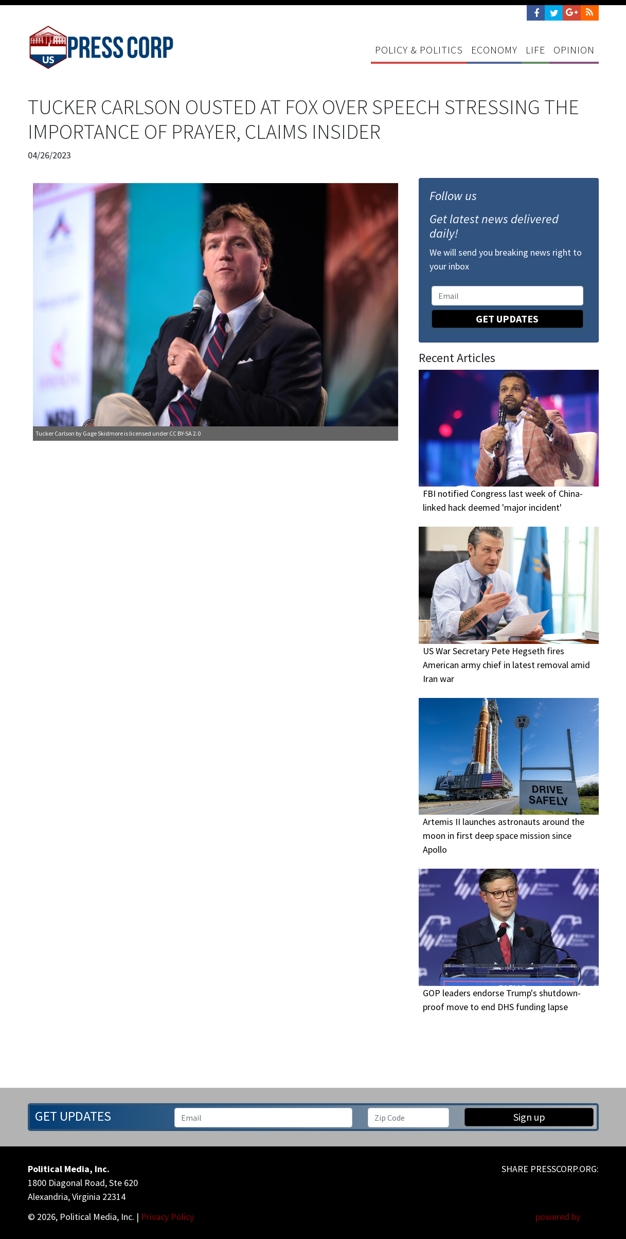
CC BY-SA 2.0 (185, 433)
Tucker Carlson (55, 433)
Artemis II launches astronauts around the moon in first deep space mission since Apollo (503, 836)
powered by (567, 1217)
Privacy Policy (167, 1217)
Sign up (529, 1116)
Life (535, 49)
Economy (494, 49)
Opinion (574, 49)
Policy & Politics (419, 49)
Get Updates (507, 318)
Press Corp (101, 47)
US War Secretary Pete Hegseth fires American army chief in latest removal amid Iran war (506, 665)
